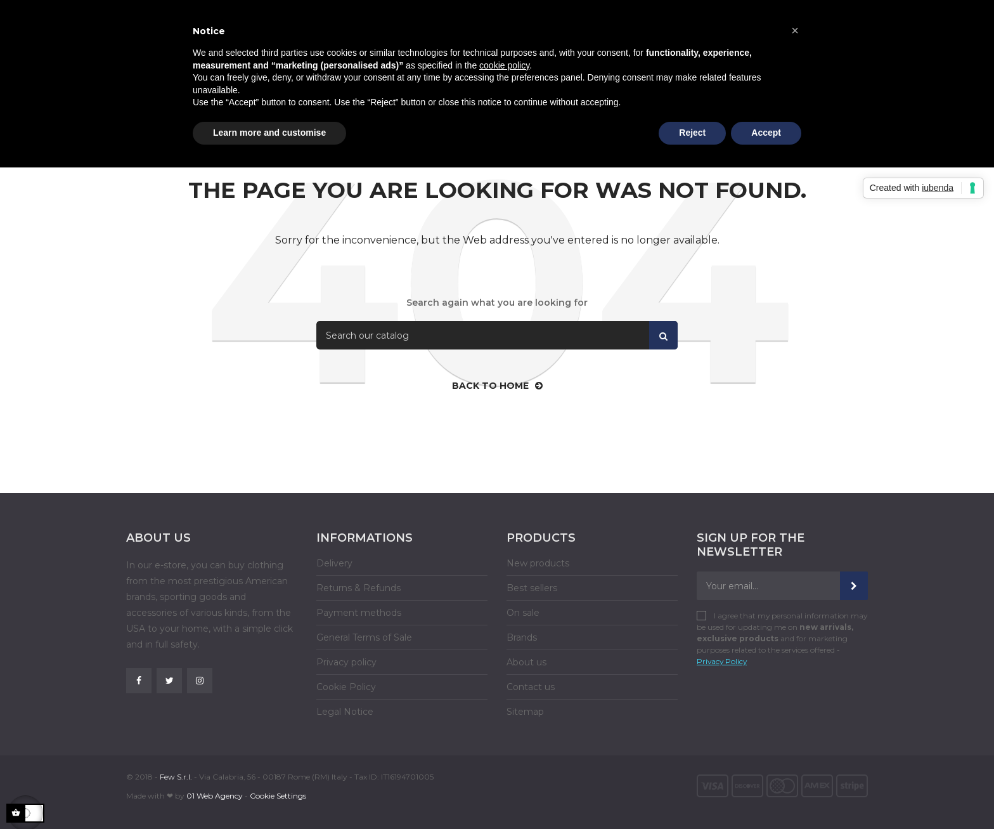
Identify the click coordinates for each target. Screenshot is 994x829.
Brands (522, 637)
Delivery (334, 563)
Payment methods (358, 612)
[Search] (497, 335)
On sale (523, 612)
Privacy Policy (722, 661)
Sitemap (525, 711)
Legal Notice (344, 711)
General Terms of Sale (364, 637)
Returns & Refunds (358, 588)
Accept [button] (766, 132)
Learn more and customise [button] (269, 132)
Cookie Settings (278, 795)
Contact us (531, 687)
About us (526, 662)
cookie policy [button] (504, 65)
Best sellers (532, 588)
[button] (795, 30)
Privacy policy (346, 662)
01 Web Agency (214, 795)
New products (538, 563)
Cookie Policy (346, 687)
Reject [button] (692, 132)
